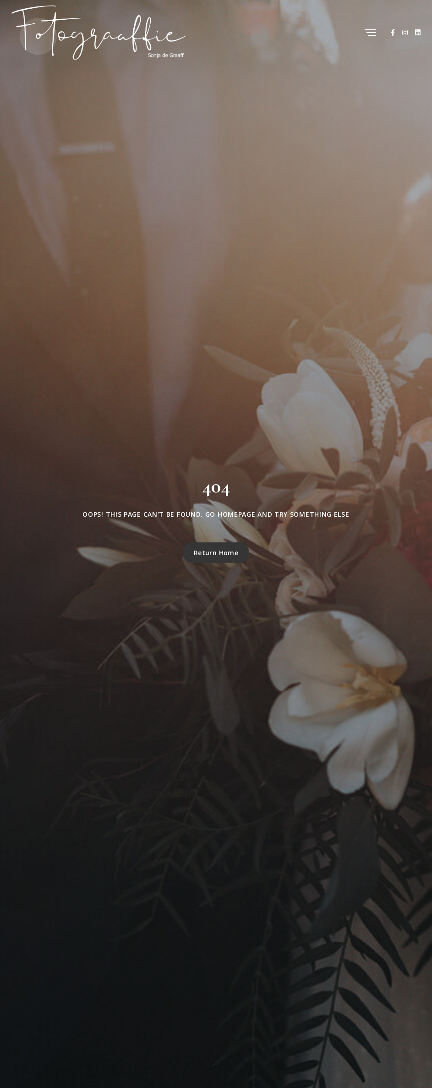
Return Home (216, 552)
